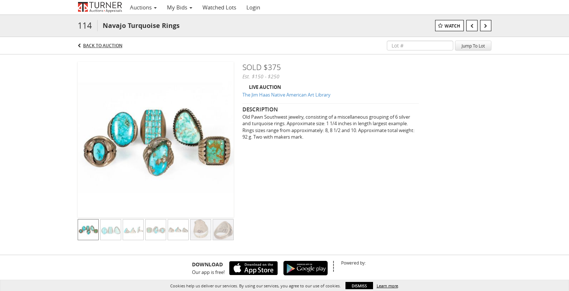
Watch (452, 26)
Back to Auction (102, 45)
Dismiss (359, 285)
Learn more (387, 285)
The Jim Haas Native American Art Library (286, 94)
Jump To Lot (473, 46)
